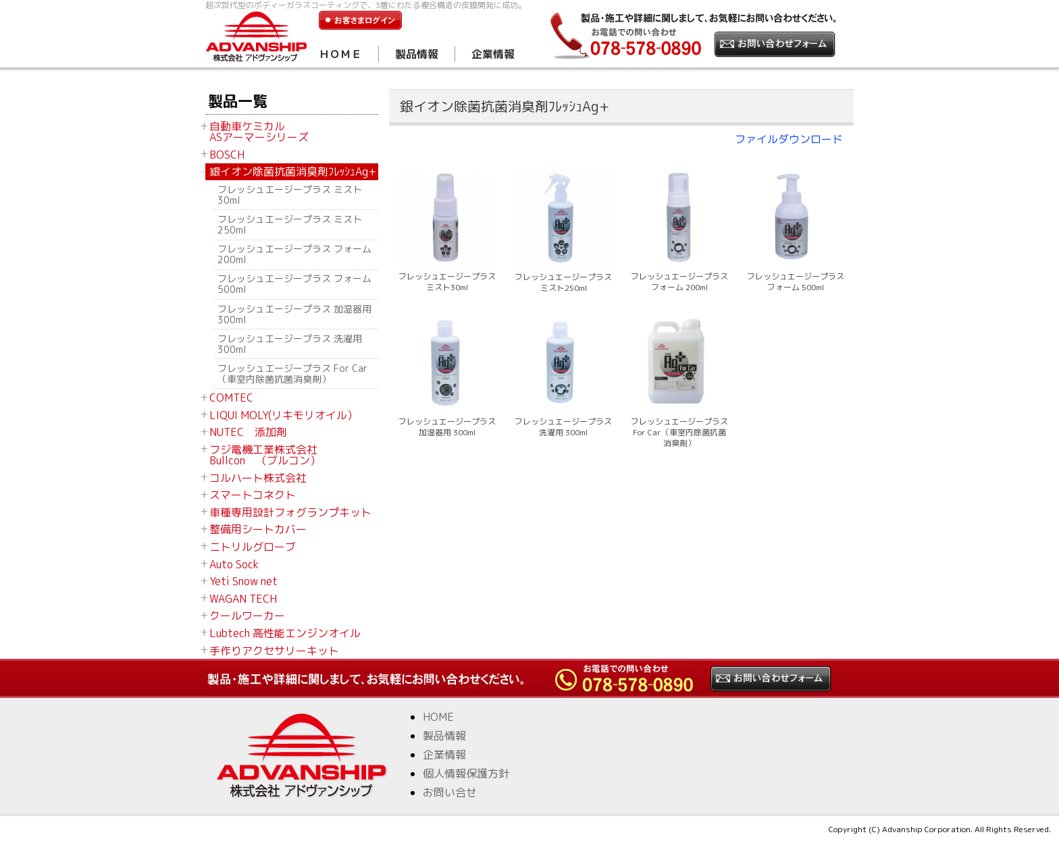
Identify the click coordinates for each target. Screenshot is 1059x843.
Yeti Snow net (243, 581)
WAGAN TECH (243, 598)
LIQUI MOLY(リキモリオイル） (283, 415)
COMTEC (231, 397)
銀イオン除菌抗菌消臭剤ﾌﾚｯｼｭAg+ (292, 171)
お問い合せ (450, 792)
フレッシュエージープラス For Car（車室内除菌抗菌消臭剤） (292, 373)
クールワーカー (247, 615)
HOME (438, 716)
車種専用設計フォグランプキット (290, 512)
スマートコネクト (252, 494)
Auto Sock (234, 564)
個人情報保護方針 (466, 773)
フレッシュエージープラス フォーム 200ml (294, 254)
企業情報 (493, 54)
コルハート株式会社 (258, 477)
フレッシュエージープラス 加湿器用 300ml (294, 314)
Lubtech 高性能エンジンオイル (285, 633)
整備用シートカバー (258, 529)
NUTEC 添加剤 (248, 432)
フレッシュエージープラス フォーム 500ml (294, 284)
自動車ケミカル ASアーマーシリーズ (259, 131)
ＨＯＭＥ (340, 54)
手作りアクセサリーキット (274, 650)
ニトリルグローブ (252, 546)
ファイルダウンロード (789, 139)
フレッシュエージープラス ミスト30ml (289, 195)
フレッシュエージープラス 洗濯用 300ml (289, 344)
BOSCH (226, 154)
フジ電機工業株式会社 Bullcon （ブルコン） (265, 455)
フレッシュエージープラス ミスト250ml (289, 224)
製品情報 (416, 54)
